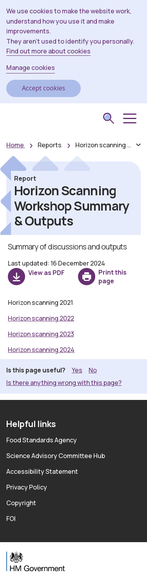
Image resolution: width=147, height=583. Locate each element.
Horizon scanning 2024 (41, 349)
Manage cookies (30, 67)
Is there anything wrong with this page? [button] (64, 382)
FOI (11, 518)
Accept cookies (43, 88)
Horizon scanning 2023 (41, 334)
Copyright (21, 503)
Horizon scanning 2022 (41, 318)
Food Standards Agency (41, 440)
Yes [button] (77, 369)
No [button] (93, 369)
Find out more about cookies (48, 51)
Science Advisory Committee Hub (55, 455)
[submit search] (108, 119)
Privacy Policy (26, 487)
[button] (129, 118)
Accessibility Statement (42, 471)
